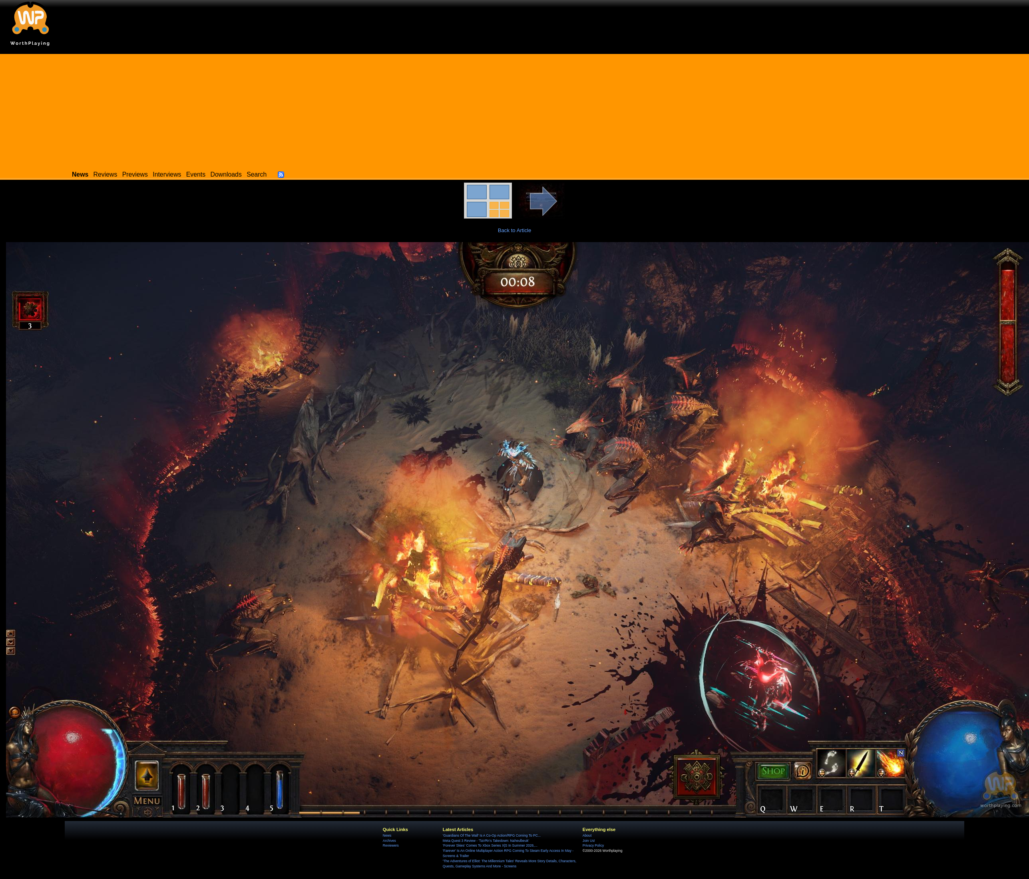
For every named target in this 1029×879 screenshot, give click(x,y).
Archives (389, 841)
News (387, 835)
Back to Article (514, 230)
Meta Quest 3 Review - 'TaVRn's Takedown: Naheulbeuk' (486, 841)
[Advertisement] (514, 110)
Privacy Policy (593, 845)
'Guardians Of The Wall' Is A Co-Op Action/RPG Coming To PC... (492, 835)
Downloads (226, 174)
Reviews (105, 174)
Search (257, 174)
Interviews (167, 174)
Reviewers (391, 845)
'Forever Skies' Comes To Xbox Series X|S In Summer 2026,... (490, 845)
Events (195, 174)
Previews (135, 174)
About (587, 835)
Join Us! (589, 841)
